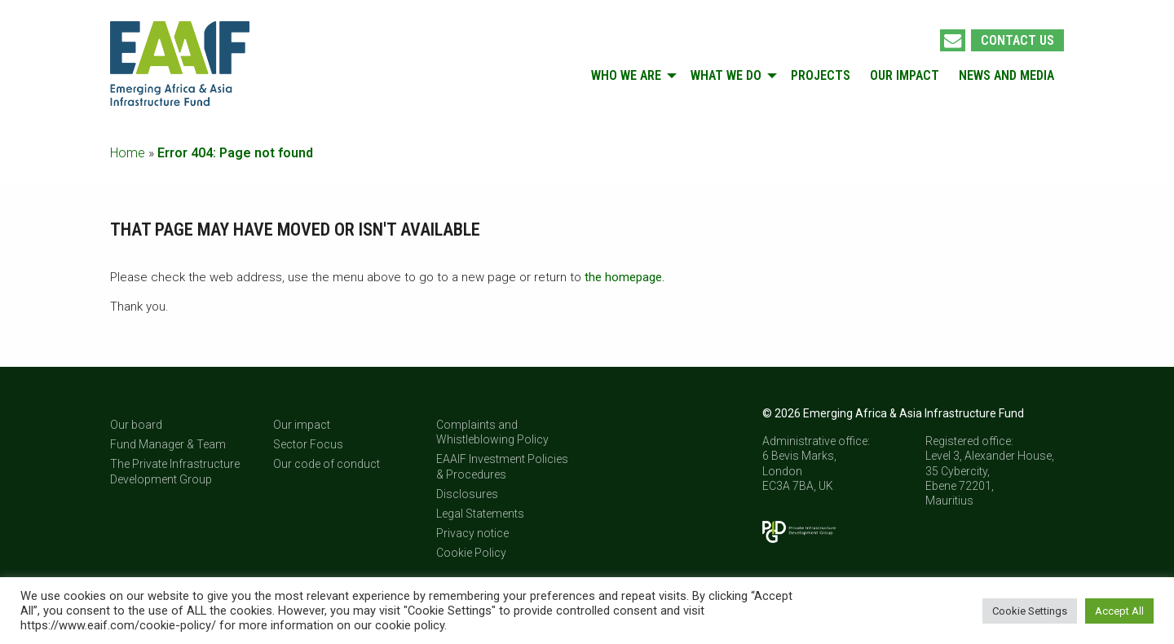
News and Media (1006, 75)
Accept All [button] (1119, 611)
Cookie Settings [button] (1029, 611)
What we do (726, 75)
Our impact (904, 75)
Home (127, 153)
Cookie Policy (471, 552)
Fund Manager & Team (168, 444)
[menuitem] (631, 76)
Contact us (1017, 40)
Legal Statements (480, 513)
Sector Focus (308, 444)
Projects (820, 75)
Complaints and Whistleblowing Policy (492, 432)
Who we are (626, 75)
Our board (136, 424)
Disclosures (467, 494)
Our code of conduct (326, 463)
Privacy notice (472, 533)
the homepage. (624, 277)
